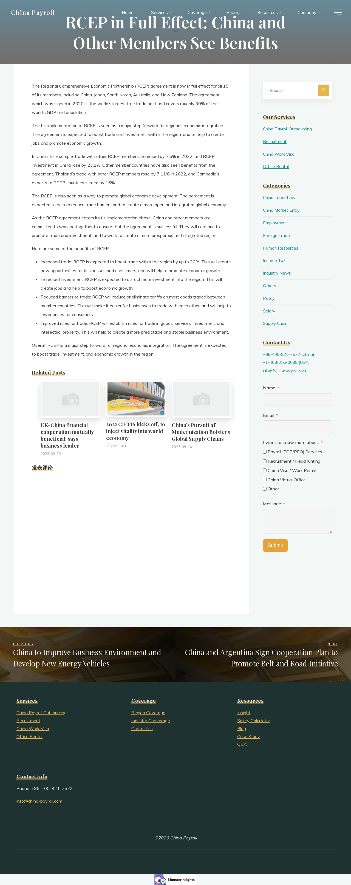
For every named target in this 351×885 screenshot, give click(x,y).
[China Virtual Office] (265, 479)
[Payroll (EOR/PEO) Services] (265, 452)
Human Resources (281, 248)
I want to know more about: (291, 442)
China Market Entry (282, 210)
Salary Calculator (253, 720)
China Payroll (34, 13)
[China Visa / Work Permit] (265, 470)
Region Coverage (148, 712)
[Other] (265, 489)
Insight (243, 712)
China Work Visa (279, 154)
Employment (275, 222)
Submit (275, 545)
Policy (269, 298)
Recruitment (275, 141)
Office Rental (276, 166)
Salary (269, 311)
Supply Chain (275, 323)
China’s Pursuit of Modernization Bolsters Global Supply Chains (201, 431)
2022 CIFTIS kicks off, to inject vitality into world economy (135, 430)
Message (272, 503)
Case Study (248, 736)
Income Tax (274, 260)
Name (269, 387)
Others (269, 285)
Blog (241, 728)
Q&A (242, 744)
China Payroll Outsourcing (288, 129)
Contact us (142, 728)
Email (268, 415)
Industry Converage (150, 720)
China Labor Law (279, 197)
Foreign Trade (276, 235)
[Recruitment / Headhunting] (265, 461)
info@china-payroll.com (286, 370)
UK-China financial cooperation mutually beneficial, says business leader (67, 435)
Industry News (277, 273)
